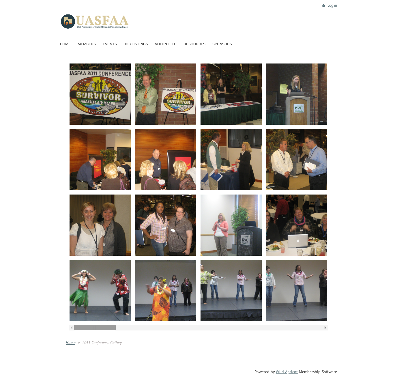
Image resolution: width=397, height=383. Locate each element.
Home (70, 342)
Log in (332, 5)
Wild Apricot (287, 371)
